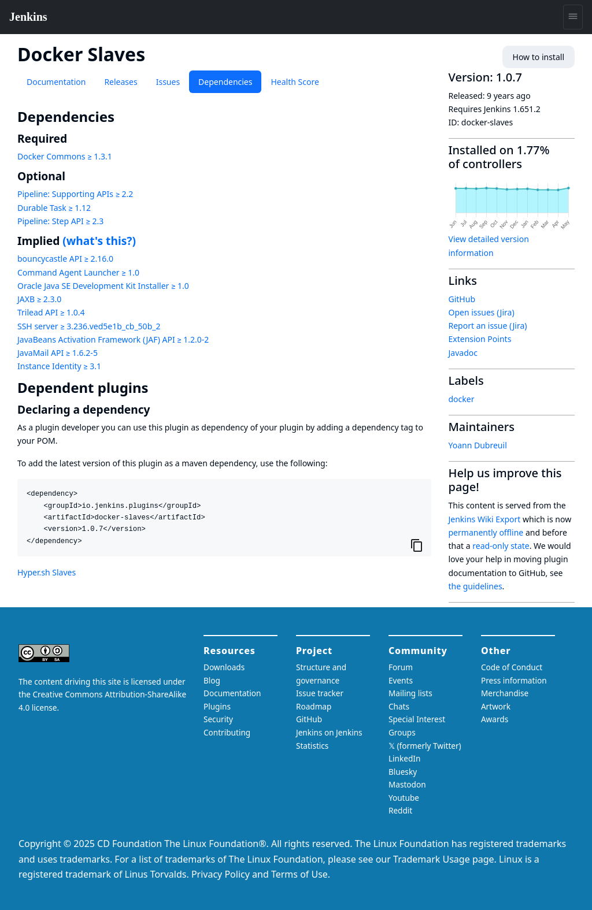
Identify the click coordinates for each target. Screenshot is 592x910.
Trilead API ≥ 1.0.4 (50, 312)
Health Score (295, 81)
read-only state (500, 545)
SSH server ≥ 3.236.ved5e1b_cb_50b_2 (88, 326)
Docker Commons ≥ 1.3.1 (64, 156)
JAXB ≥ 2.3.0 (39, 299)
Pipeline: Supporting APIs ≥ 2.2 (75, 193)
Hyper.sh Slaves (46, 572)
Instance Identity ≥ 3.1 (59, 366)
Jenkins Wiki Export (485, 519)
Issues (168, 81)
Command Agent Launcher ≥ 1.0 (78, 272)
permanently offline (486, 532)
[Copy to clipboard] (416, 544)
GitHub (462, 299)
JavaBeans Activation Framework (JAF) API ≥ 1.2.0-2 (113, 339)
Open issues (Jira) (482, 312)
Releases (120, 81)
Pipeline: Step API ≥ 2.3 (60, 221)
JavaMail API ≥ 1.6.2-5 (57, 352)
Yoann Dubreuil (478, 445)
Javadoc (463, 352)
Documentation (56, 81)
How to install (538, 56)
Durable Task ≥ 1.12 (54, 207)
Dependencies (225, 81)
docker (462, 398)
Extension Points (480, 338)
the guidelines (475, 586)
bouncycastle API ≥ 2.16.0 (65, 258)
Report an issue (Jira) (488, 325)
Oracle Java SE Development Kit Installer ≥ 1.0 (103, 285)
